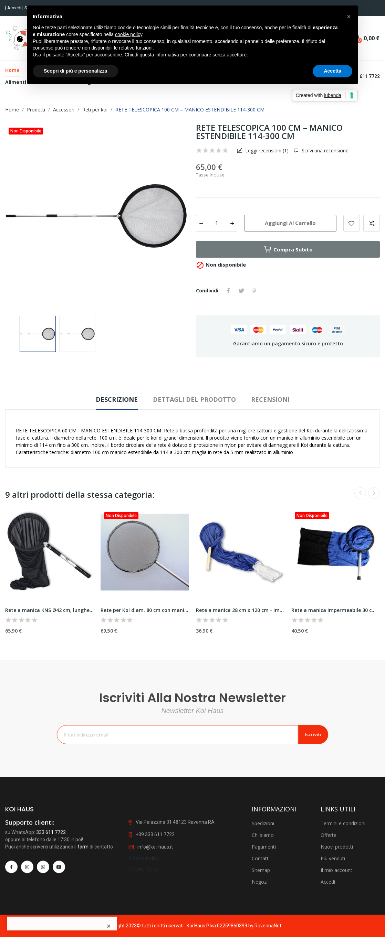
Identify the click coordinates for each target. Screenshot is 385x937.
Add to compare (371, 223)
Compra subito (288, 249)
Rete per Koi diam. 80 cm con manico (145, 610)
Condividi (228, 291)
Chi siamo (263, 909)
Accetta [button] (332, 71)
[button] (348, 16)
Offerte (328, 909)
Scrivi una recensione (324, 150)
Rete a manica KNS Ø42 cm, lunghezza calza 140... (49, 610)
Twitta (241, 291)
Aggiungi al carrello (290, 222)
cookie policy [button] (128, 34)
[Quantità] (216, 223)
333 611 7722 (51, 906)
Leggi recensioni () (266, 150)
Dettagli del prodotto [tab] (194, 399)
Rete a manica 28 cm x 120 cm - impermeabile (240, 610)
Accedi (14, 7)
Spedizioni (263, 898)
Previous (360, 493)
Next (374, 493)
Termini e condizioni (343, 898)
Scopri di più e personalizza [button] (75, 71)
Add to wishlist (351, 223)
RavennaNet (267, 925)
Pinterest (254, 291)
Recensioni (270, 399)
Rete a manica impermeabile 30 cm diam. (335, 610)
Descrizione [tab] (117, 399)
